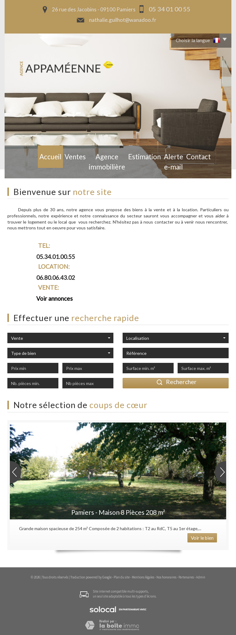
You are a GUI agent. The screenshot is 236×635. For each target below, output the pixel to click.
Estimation (135, 168)
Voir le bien (202, 538)
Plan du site (122, 577)
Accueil (37, 168)
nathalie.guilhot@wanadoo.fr (122, 20)
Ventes (60, 168)
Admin (200, 577)
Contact (197, 168)
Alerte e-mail (167, 168)
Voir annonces (54, 298)
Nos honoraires (166, 577)
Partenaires (186, 577)
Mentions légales (143, 577)
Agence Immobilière (95, 168)
